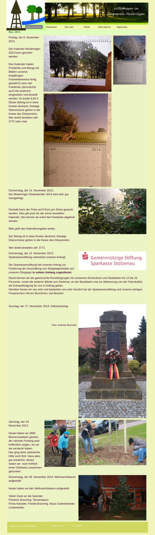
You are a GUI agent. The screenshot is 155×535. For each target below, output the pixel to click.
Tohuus (16, 27)
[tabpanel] (25, 79)
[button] (57, 526)
